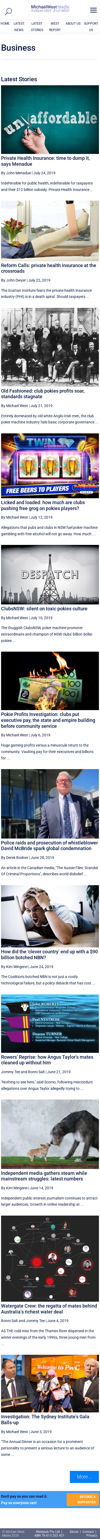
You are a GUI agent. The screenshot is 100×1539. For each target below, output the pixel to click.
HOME (5, 23)
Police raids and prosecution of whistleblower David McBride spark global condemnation (49, 845)
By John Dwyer (13, 280)
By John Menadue (16, 173)
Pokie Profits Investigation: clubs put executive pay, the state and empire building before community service (48, 720)
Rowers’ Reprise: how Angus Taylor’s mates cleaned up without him (47, 1060)
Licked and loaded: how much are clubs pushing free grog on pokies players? (43, 505)
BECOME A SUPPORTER (86, 1499)
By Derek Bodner (14, 857)
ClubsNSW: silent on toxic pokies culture (44, 608)
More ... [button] (84, 1476)
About (74, 1532)
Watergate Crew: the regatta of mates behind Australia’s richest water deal (49, 1309)
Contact (88, 1532)
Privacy (91, 1535)
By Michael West (14, 406)
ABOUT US (73, 23)
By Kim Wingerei (14, 967)
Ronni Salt (36, 1072)
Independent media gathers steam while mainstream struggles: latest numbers (44, 1176)
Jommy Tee (10, 1072)
